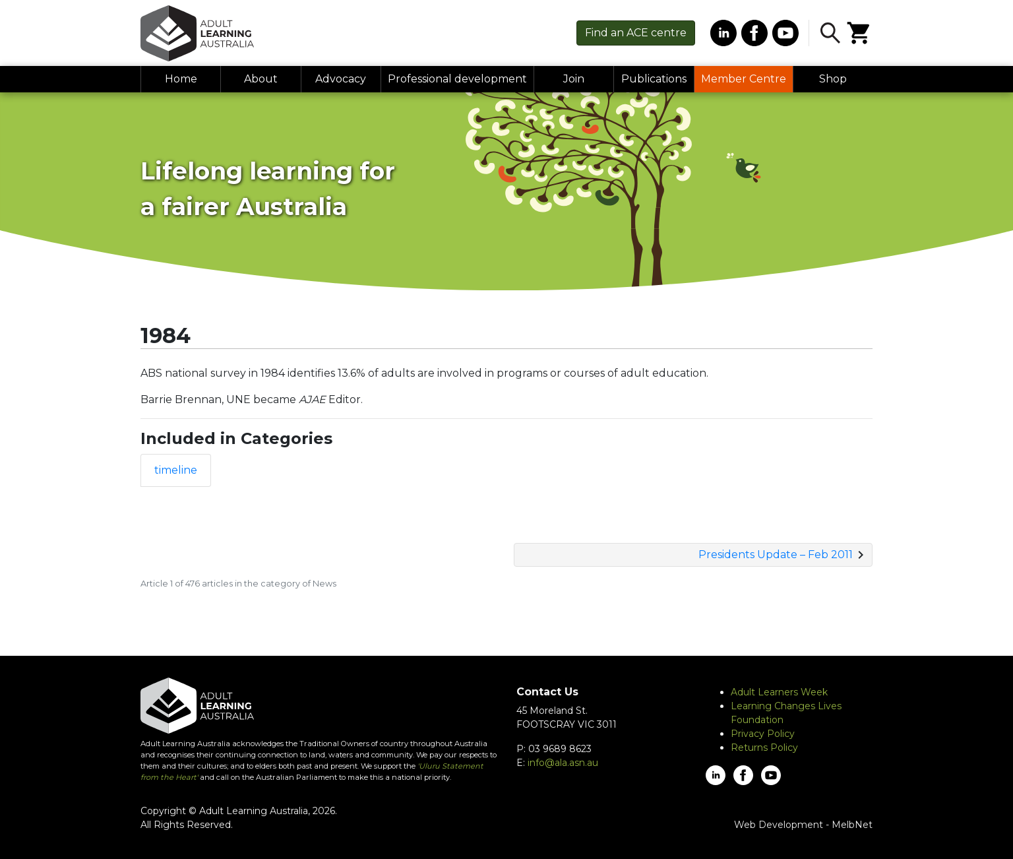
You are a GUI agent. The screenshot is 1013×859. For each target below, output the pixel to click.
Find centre (636, 32)
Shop (833, 79)
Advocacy (340, 79)
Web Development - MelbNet (803, 825)
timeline (175, 470)
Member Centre (743, 79)
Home (181, 79)
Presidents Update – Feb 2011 (775, 554)
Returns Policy (764, 747)
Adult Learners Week (779, 692)
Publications (654, 79)
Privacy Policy (763, 734)
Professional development (457, 79)
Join (573, 79)
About (261, 79)
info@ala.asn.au (563, 763)
